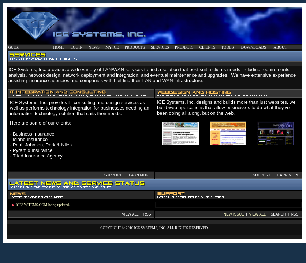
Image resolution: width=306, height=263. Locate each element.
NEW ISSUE (234, 214)
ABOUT (280, 47)
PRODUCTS (135, 47)
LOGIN (77, 47)
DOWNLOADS (253, 47)
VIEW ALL (257, 214)
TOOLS (227, 47)
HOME (58, 47)
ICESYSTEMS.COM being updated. (43, 205)
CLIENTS (207, 47)
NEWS (94, 47)
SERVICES (160, 47)
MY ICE (112, 47)
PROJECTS (184, 47)
